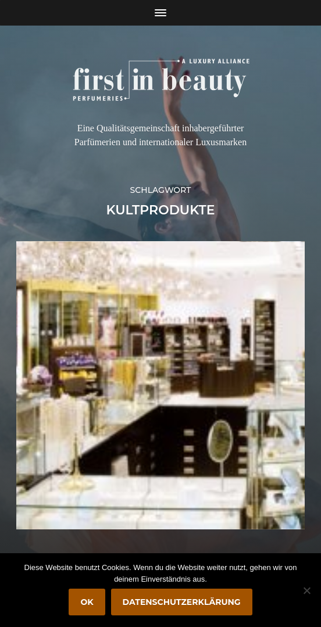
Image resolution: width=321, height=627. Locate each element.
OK (86, 602)
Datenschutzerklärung (182, 602)
